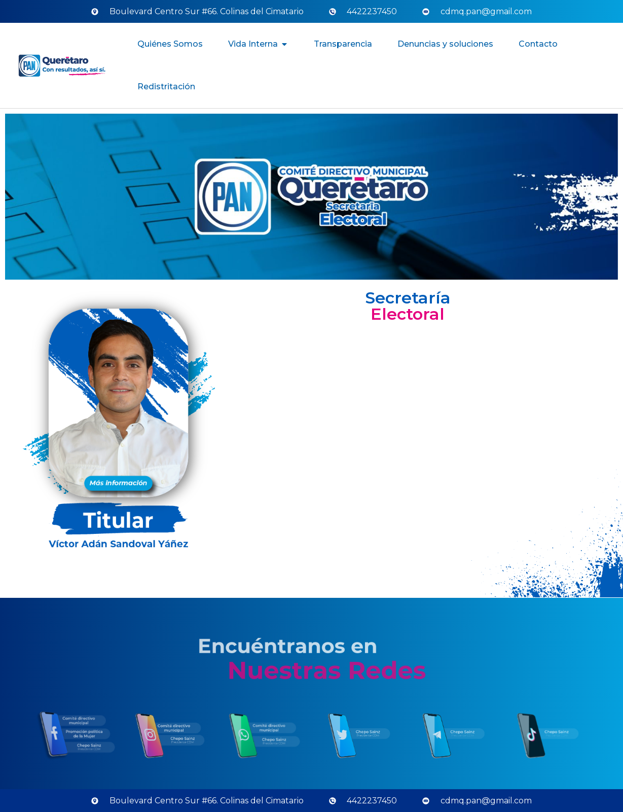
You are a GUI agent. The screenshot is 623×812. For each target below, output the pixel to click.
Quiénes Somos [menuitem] (170, 44)
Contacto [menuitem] (538, 44)
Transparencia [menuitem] (343, 44)
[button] (284, 44)
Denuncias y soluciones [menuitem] (445, 44)
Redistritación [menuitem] (166, 86)
